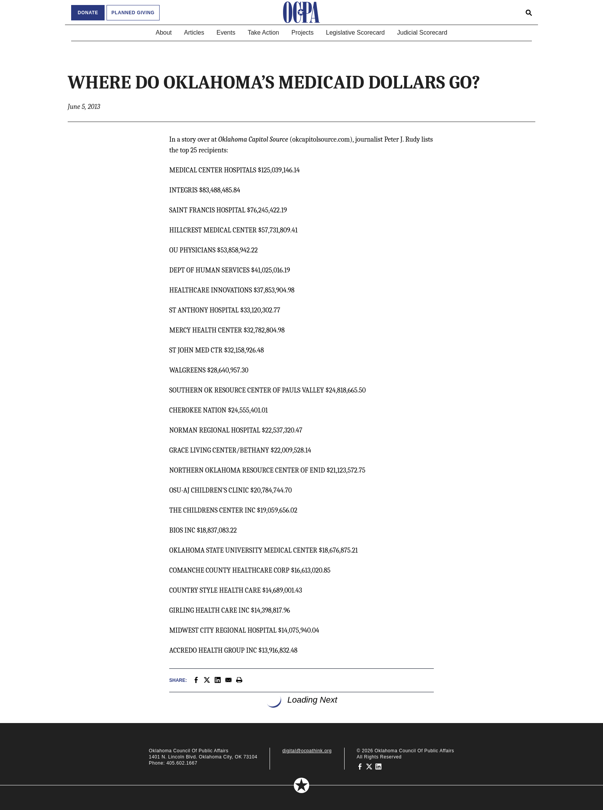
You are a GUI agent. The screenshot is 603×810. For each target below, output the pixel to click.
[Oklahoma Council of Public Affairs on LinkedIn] (378, 766)
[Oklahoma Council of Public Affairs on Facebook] (360, 766)
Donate (88, 12)
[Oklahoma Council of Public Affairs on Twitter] (369, 766)
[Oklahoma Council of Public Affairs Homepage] (301, 12)
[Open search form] (529, 12)
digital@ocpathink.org (306, 750)
